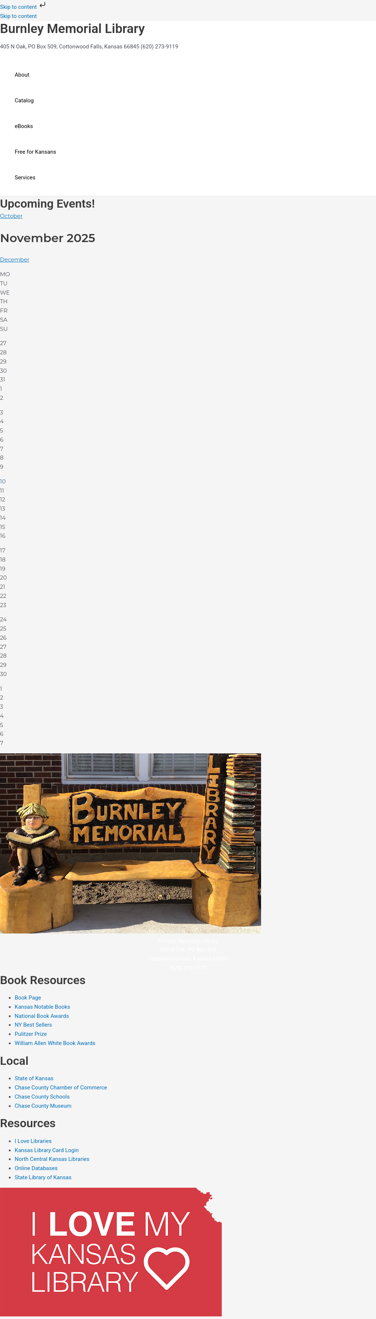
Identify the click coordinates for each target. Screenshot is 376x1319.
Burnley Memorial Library (72, 28)
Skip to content (23, 7)
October (11, 215)
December (14, 259)
